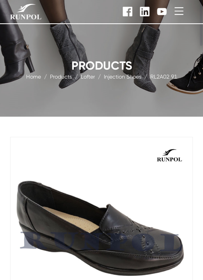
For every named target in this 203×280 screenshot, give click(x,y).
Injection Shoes (122, 76)
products (61, 76)
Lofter (88, 76)
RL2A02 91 (163, 76)
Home (33, 76)
